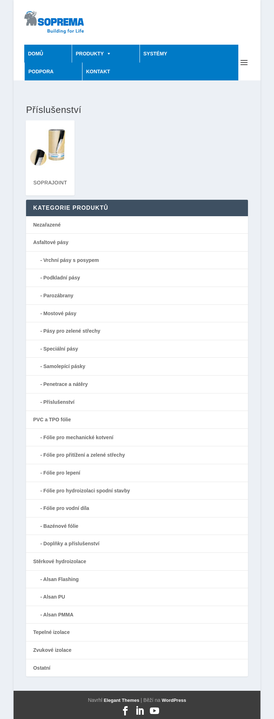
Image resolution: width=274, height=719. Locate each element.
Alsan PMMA (58, 615)
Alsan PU (54, 597)
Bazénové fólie (61, 526)
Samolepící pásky (65, 366)
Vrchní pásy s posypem (71, 260)
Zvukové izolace (52, 650)
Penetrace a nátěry (66, 384)
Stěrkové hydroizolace (59, 561)
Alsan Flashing (61, 579)
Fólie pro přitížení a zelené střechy (84, 455)
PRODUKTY (90, 53)
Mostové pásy (60, 313)
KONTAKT (98, 71)
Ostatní (41, 668)
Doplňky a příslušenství (72, 543)
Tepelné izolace (51, 632)
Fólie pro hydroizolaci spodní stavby (87, 491)
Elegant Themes (121, 700)
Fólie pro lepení (62, 473)
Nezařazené (47, 225)
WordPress (174, 700)
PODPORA (41, 71)
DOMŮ (35, 53)
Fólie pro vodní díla (66, 508)
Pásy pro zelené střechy (72, 331)
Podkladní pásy (62, 278)
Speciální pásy (61, 349)
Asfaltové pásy (50, 242)
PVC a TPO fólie (52, 419)
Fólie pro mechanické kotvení (78, 437)
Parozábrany (58, 295)
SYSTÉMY (155, 53)
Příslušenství (59, 402)
